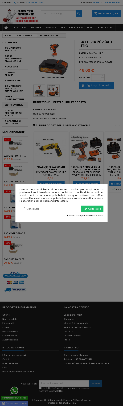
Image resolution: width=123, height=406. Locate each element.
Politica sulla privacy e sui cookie (85, 215)
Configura (30, 209)
